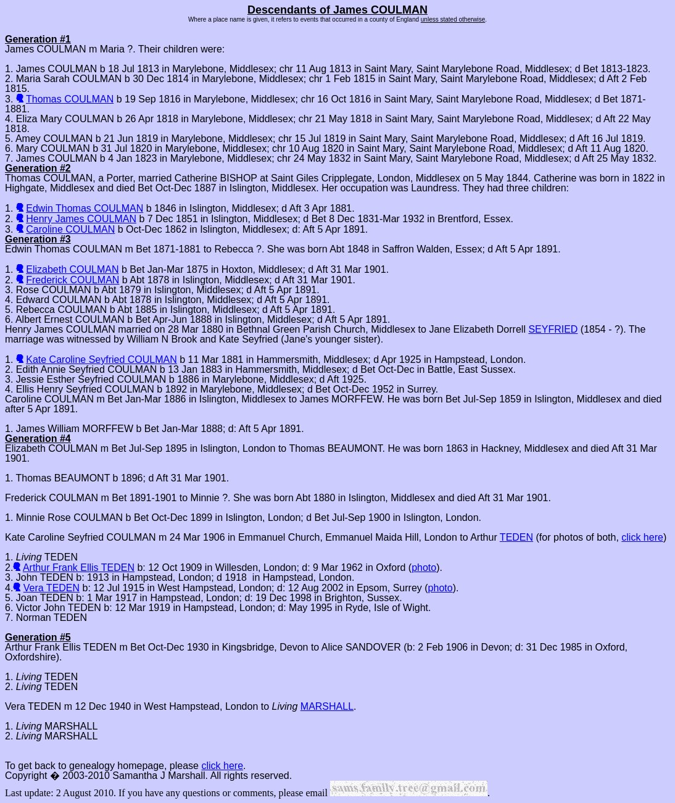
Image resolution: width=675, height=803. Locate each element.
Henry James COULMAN (81, 219)
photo (424, 567)
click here (642, 537)
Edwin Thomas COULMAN (84, 208)
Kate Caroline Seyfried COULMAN (101, 359)
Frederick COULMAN (72, 280)
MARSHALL (327, 706)
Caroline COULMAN (70, 229)
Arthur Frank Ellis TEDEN (79, 567)
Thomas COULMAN (70, 99)
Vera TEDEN (51, 588)
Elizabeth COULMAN (72, 269)
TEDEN (516, 537)
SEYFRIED (553, 329)
